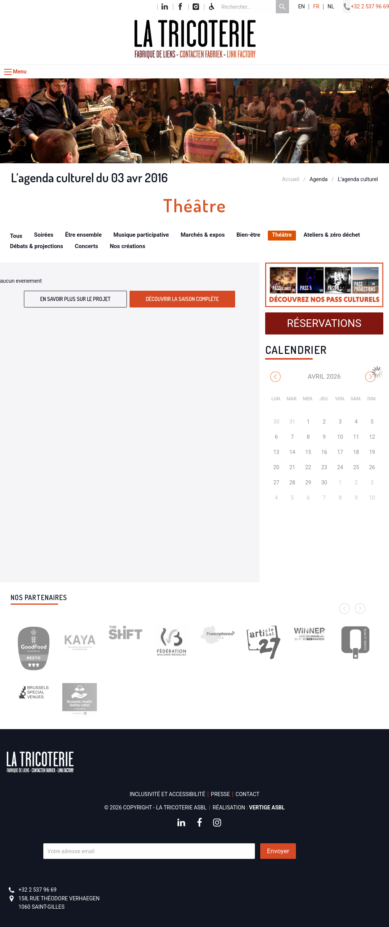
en (301, 7)
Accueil (290, 179)
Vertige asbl (267, 807)
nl (330, 7)
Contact (247, 794)
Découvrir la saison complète (182, 299)
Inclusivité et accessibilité (167, 794)
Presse (220, 794)
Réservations (324, 323)
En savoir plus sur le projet (75, 299)
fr (316, 7)
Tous (16, 236)
